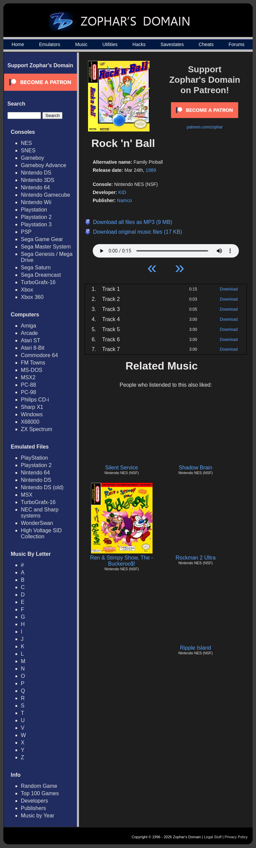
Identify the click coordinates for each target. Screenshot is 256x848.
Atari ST (30, 340)
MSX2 (28, 377)
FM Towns (33, 362)
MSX (27, 495)
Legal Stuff (212, 837)
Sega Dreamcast (41, 275)
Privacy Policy (236, 837)
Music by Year (37, 815)
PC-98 (28, 392)
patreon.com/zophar (205, 127)
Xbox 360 (32, 297)
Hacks (138, 44)
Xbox (27, 290)
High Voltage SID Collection (41, 533)
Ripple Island (195, 648)
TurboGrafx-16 (38, 282)
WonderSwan (37, 523)
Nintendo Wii (36, 202)
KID (122, 192)
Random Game (39, 786)
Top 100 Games (40, 793)
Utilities (110, 44)
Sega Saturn (36, 267)
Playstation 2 (36, 217)
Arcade (29, 333)
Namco (124, 200)
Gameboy (32, 158)
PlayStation (34, 458)
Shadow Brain (195, 467)
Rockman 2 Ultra (195, 558)
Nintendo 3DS (37, 180)
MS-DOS (31, 370)
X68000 (30, 422)
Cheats (206, 44)
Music (81, 44)
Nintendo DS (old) (42, 487)
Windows (32, 414)
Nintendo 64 (35, 187)
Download (229, 289)
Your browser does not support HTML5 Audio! (166, 249)
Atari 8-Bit (32, 348)
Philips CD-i (35, 399)
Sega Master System (46, 246)
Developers (34, 801)
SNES (28, 150)
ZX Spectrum (36, 429)
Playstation (34, 210)
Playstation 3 (36, 224)
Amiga (28, 326)
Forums (236, 44)
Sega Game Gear (42, 239)
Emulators (49, 44)
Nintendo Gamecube (45, 195)
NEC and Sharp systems (39, 512)
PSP (26, 232)
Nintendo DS (36, 173)
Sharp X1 (32, 407)
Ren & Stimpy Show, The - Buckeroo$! (121, 561)
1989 (150, 170)
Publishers (33, 808)
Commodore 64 (39, 355)
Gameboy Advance (43, 165)
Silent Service (121, 467)
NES (26, 143)
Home (17, 44)
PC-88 (28, 385)
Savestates (172, 44)
